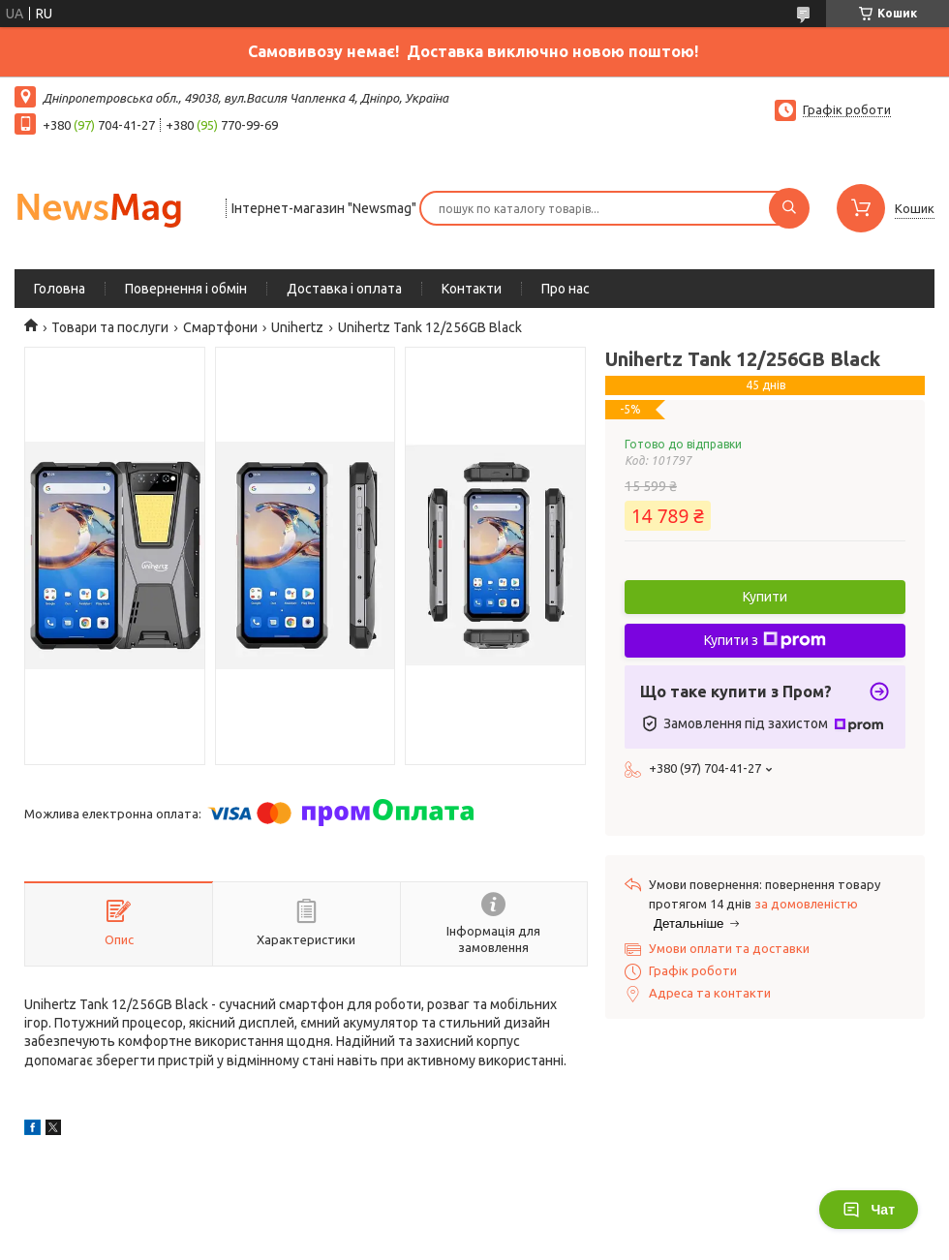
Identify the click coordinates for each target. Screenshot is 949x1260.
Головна (59, 288)
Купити (765, 596)
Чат (868, 1209)
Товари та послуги (109, 327)
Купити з (765, 640)
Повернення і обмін (186, 288)
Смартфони (220, 327)
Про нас (565, 288)
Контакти (472, 288)
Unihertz (297, 327)
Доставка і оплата (344, 288)
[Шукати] (789, 208)
